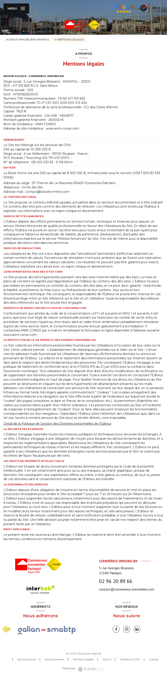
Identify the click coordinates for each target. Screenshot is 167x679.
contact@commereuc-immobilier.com (126, 589)
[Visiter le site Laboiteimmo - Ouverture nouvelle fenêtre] (91, 669)
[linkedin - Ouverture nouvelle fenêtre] (137, 629)
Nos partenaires (54, 659)
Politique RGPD (130, 659)
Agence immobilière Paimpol (28, 39)
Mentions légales (83, 659)
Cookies (154, 659)
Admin (106, 659)
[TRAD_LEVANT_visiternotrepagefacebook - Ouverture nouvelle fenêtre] (116, 629)
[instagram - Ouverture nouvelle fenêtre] (126, 629)
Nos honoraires (26, 659)
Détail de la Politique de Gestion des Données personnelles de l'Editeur (57, 424)
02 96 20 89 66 (115, 581)
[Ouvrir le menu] (16, 8)
